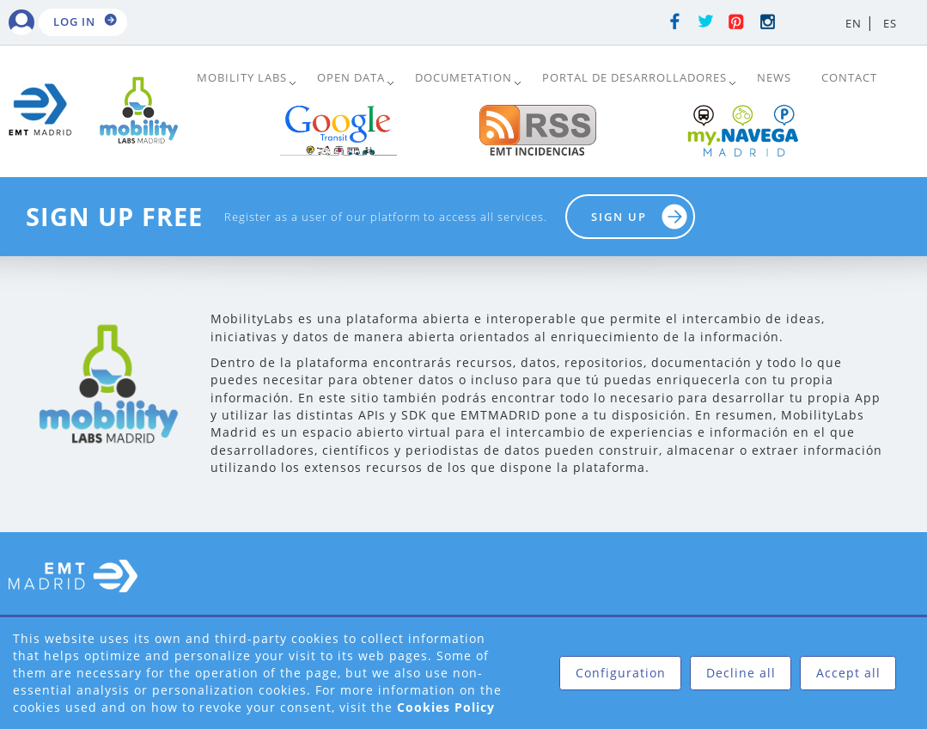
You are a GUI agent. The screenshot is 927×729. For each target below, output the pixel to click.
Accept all (848, 673)
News (774, 77)
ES (890, 23)
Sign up (619, 216)
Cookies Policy (446, 707)
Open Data (351, 77)
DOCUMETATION (463, 77)
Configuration (621, 673)
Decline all (741, 673)
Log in (74, 21)
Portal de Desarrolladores (634, 77)
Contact (849, 77)
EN (853, 23)
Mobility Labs (242, 77)
